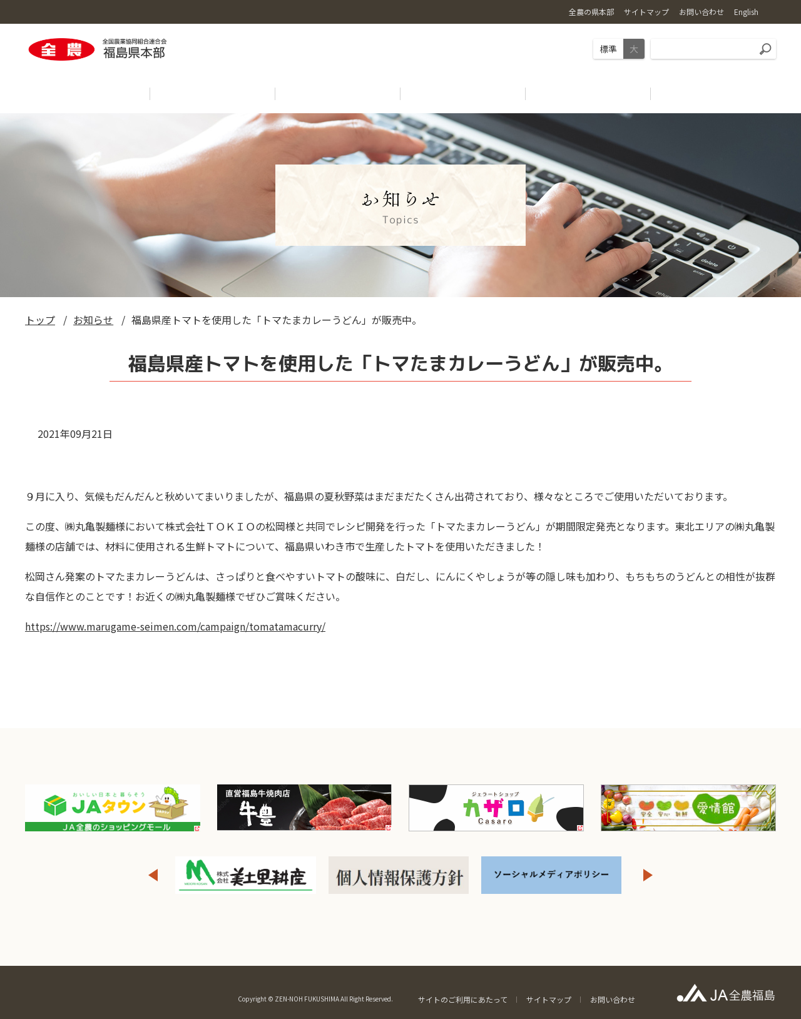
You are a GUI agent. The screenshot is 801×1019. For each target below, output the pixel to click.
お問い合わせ (612, 999)
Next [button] (648, 875)
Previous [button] (152, 875)
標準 (608, 49)
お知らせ (93, 319)
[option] (246, 875)
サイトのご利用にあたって (463, 999)
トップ (40, 319)
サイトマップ (548, 999)
